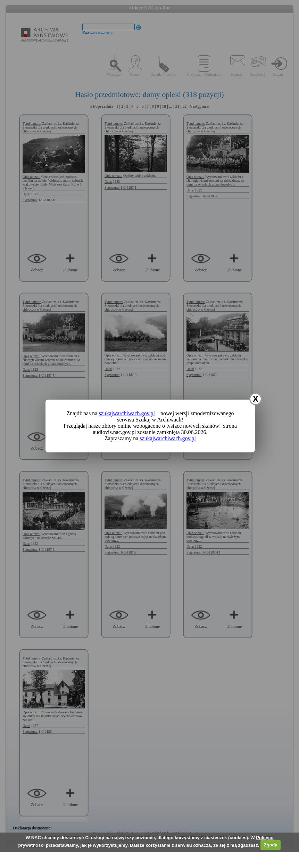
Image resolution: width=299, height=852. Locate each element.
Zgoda (270, 844)
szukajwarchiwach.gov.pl (127, 413)
